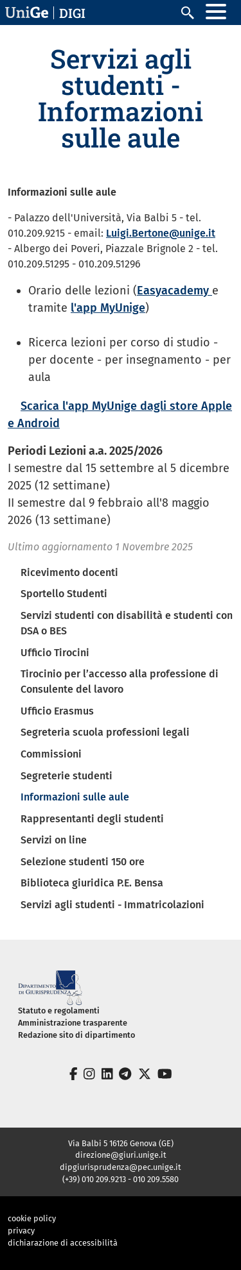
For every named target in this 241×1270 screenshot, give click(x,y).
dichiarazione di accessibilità (63, 1243)
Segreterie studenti (66, 776)
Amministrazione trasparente (72, 1023)
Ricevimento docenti (69, 572)
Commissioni (51, 754)
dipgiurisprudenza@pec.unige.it (120, 1167)
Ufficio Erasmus (57, 711)
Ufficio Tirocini (55, 653)
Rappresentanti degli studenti (92, 819)
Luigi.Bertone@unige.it (160, 233)
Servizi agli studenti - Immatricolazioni (112, 905)
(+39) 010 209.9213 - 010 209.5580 (120, 1179)
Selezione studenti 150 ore (83, 862)
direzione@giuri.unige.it (120, 1155)
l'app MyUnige (108, 308)
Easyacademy (174, 291)
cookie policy (32, 1218)
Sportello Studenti (64, 594)
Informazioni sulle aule (75, 797)
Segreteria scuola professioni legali (105, 732)
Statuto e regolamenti (59, 1010)
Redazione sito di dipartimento (76, 1035)
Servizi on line (54, 840)
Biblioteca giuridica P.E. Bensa (92, 883)
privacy (21, 1230)
